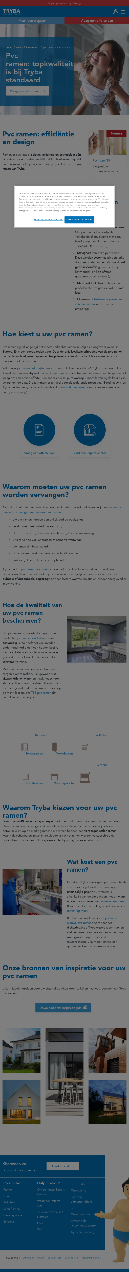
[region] (64, 206)
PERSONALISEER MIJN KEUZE (48, 219)
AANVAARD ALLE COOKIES (79, 219)
